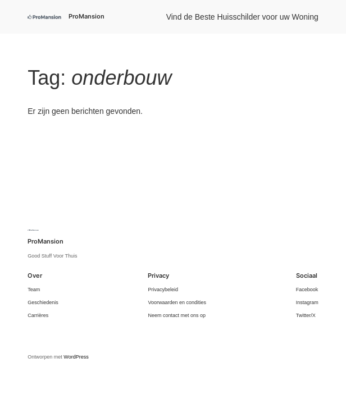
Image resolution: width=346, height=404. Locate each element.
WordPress (75, 357)
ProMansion (86, 16)
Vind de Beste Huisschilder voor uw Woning (242, 16)
